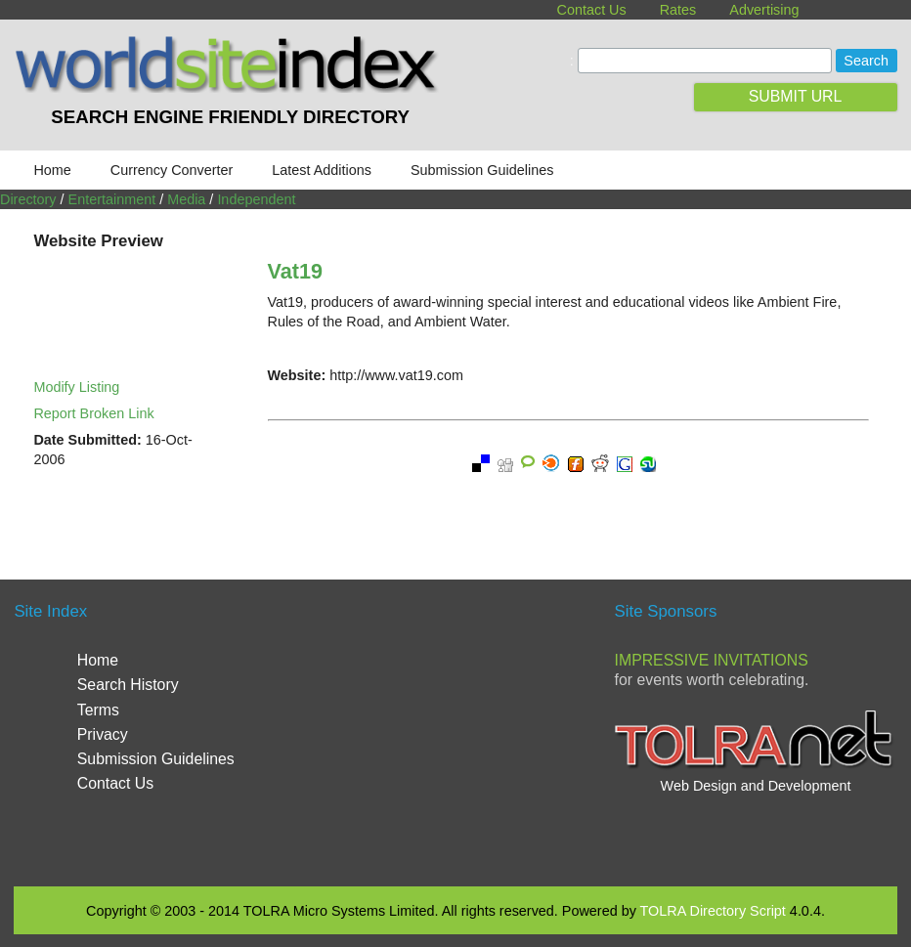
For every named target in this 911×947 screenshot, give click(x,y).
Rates (678, 10)
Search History (128, 684)
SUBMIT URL (796, 96)
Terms (98, 710)
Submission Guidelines (482, 170)
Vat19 (295, 271)
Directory (28, 199)
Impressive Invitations (711, 660)
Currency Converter (172, 170)
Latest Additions (321, 170)
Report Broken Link (93, 413)
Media (186, 199)
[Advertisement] (478, 731)
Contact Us (592, 10)
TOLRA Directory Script (713, 911)
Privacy (102, 734)
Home (51, 170)
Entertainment (112, 199)
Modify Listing (76, 387)
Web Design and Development (756, 786)
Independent (256, 199)
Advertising (764, 10)
